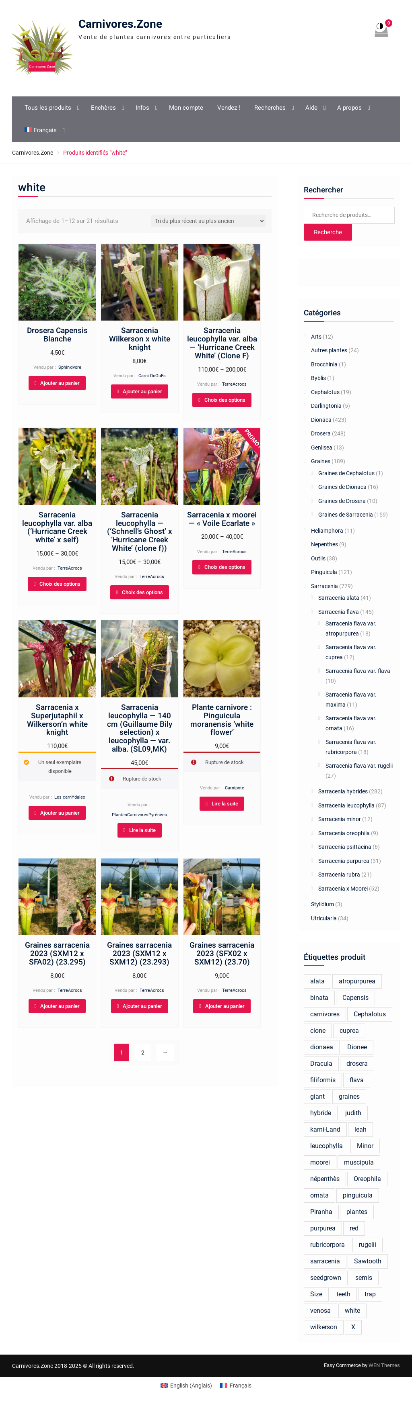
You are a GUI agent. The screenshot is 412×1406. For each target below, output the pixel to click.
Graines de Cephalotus (346, 473)
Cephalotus (325, 392)
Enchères (103, 107)
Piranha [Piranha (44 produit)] (321, 1212)
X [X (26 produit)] (353, 1327)
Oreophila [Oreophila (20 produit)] (367, 1179)
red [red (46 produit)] (354, 1228)
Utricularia (324, 918)
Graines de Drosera (342, 501)
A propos (349, 107)
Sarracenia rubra (339, 874)
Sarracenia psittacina (344, 847)
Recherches (270, 107)
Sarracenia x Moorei (343, 888)
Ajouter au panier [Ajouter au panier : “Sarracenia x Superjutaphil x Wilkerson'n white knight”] (60, 813)
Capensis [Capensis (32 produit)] (355, 997)
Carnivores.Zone (120, 24)
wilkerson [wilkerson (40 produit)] (323, 1327)
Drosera (321, 433)
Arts (316, 336)
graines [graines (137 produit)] (349, 1096)
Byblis (318, 378)
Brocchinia (324, 364)
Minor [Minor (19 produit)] (365, 1146)
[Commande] (208, 221)
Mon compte (186, 107)
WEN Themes (384, 1365)
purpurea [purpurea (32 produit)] (323, 1228)
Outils (318, 558)
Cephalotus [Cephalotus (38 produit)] (370, 1014)
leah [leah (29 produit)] (360, 1129)
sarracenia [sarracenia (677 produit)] (325, 1261)
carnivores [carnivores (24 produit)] (325, 1014)
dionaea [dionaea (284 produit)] (321, 1047)
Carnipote (234, 788)
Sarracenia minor (339, 819)
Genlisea (321, 447)
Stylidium (322, 904)
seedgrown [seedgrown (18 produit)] (325, 1277)
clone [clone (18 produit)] (317, 1030)
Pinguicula (324, 572)
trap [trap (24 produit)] (370, 1294)
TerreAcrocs (234, 384)
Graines (320, 461)
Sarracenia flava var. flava (357, 671)
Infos (142, 107)
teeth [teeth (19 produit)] (343, 1294)
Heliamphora (327, 530)
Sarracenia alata (338, 598)
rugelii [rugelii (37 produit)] (367, 1245)
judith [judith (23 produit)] (353, 1113)
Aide (311, 107)
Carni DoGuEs (152, 375)
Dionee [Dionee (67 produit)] (357, 1047)
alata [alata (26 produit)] (317, 981)
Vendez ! (228, 107)
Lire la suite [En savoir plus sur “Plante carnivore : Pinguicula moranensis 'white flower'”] (225, 803)
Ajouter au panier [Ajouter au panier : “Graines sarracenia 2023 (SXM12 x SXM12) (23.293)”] (142, 1006)
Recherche (328, 232)
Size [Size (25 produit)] (316, 1294)
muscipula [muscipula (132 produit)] (359, 1162)
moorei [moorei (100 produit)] (320, 1162)
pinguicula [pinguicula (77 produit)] (358, 1195)
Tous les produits (48, 107)
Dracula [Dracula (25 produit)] (321, 1063)
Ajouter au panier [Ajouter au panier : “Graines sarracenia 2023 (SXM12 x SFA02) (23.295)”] (60, 1006)
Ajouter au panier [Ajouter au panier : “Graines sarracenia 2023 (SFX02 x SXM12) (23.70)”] (225, 1006)
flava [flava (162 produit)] (357, 1080)
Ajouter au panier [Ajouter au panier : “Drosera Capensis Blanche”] (60, 383)
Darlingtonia (326, 406)
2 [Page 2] (142, 1052)
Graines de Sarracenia (345, 514)
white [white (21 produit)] (352, 1310)
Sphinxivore (69, 367)
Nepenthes (324, 544)
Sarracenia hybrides (343, 791)
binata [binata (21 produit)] (319, 997)
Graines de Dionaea (342, 487)
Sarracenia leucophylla (346, 805)
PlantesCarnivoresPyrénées (139, 814)
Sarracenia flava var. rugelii (359, 765)
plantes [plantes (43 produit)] (356, 1212)
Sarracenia (324, 586)
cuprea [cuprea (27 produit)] (349, 1030)
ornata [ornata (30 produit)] (319, 1195)
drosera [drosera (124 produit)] (357, 1063)
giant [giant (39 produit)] (317, 1096)
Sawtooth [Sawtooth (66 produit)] (367, 1261)
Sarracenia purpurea (343, 861)
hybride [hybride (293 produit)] (320, 1113)
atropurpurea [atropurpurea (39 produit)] (357, 981)
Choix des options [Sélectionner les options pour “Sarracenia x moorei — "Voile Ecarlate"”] (224, 567)
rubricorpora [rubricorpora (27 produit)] (327, 1245)
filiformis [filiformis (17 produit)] (323, 1080)
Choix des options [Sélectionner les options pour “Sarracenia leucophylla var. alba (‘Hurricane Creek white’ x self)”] (59, 584)
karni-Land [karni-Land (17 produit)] (325, 1129)
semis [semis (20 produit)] (363, 1277)
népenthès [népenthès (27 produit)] (325, 1179)
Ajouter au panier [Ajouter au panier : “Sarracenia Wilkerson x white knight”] (142, 391)
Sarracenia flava (338, 612)
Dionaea (321, 420)
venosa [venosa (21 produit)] (320, 1310)
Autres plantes (329, 350)
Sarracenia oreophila (344, 833)
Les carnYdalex (69, 797)
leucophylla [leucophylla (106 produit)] (326, 1146)
